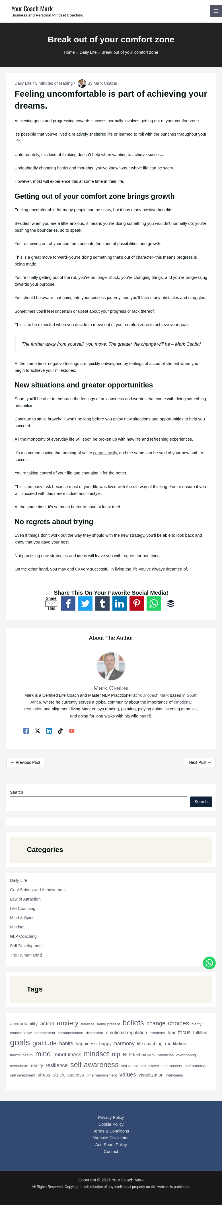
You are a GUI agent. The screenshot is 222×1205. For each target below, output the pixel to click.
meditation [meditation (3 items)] (175, 1043)
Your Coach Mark (32, 8)
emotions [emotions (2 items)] (157, 1033)
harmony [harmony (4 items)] (124, 1043)
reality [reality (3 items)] (37, 1065)
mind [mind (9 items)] (43, 1054)
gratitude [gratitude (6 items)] (44, 1043)
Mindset (17, 927)
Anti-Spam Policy (111, 1144)
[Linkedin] (49, 731)
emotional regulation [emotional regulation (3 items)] (126, 1032)
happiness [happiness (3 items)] (86, 1043)
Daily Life (23, 83)
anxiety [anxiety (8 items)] (67, 1023)
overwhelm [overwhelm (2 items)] (19, 1066)
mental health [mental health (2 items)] (21, 1055)
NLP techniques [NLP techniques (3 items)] (139, 1054)
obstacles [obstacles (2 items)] (166, 1055)
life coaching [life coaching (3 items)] (150, 1043)
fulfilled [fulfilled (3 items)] (200, 1032)
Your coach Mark (153, 695)
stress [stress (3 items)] (44, 1074)
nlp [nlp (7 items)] (116, 1054)
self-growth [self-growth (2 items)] (149, 1066)
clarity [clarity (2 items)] (197, 1024)
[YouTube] (72, 731)
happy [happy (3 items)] (105, 1043)
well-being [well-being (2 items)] (174, 1075)
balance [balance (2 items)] (87, 1024)
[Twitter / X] (37, 731)
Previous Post (25, 762)
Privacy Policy (111, 1117)
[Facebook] (26, 731)
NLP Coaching (23, 936)
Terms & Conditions (111, 1131)
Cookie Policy (111, 1124)
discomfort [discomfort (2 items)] (94, 1033)
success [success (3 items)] (75, 1074)
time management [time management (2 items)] (102, 1075)
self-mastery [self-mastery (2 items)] (171, 1066)
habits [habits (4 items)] (66, 1043)
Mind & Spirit (22, 917)
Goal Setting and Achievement (38, 889)
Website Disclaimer (111, 1138)
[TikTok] (60, 731)
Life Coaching (22, 908)
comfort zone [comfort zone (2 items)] (21, 1033)
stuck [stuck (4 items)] (59, 1075)
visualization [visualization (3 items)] (151, 1074)
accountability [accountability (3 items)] (24, 1023)
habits (62, 168)
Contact (111, 1151)
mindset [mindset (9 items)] (96, 1054)
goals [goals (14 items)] (20, 1042)
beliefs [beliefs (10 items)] (133, 1023)
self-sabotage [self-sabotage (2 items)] (196, 1066)
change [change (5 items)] (156, 1023)
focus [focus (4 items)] (184, 1032)
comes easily (105, 453)
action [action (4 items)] (47, 1023)
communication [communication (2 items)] (70, 1033)
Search (16, 792)
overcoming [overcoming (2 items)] (186, 1055)
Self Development (26, 945)
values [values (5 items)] (128, 1074)
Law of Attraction (25, 899)
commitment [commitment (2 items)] (44, 1033)
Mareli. (145, 716)
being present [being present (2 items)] (108, 1024)
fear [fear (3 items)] (172, 1032)
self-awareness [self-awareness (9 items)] (94, 1065)
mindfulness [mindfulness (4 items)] (67, 1054)
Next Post (200, 762)
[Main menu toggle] (216, 11)
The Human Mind (26, 955)
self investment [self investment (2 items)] (22, 1075)
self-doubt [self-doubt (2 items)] (129, 1066)
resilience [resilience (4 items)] (57, 1065)
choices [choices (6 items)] (178, 1023)
